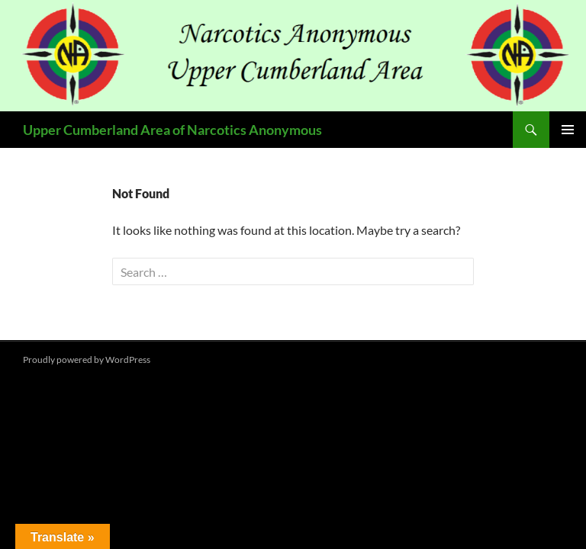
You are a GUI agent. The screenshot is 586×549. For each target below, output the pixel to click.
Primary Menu (567, 129)
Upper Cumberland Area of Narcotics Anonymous (172, 129)
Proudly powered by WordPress (86, 359)
